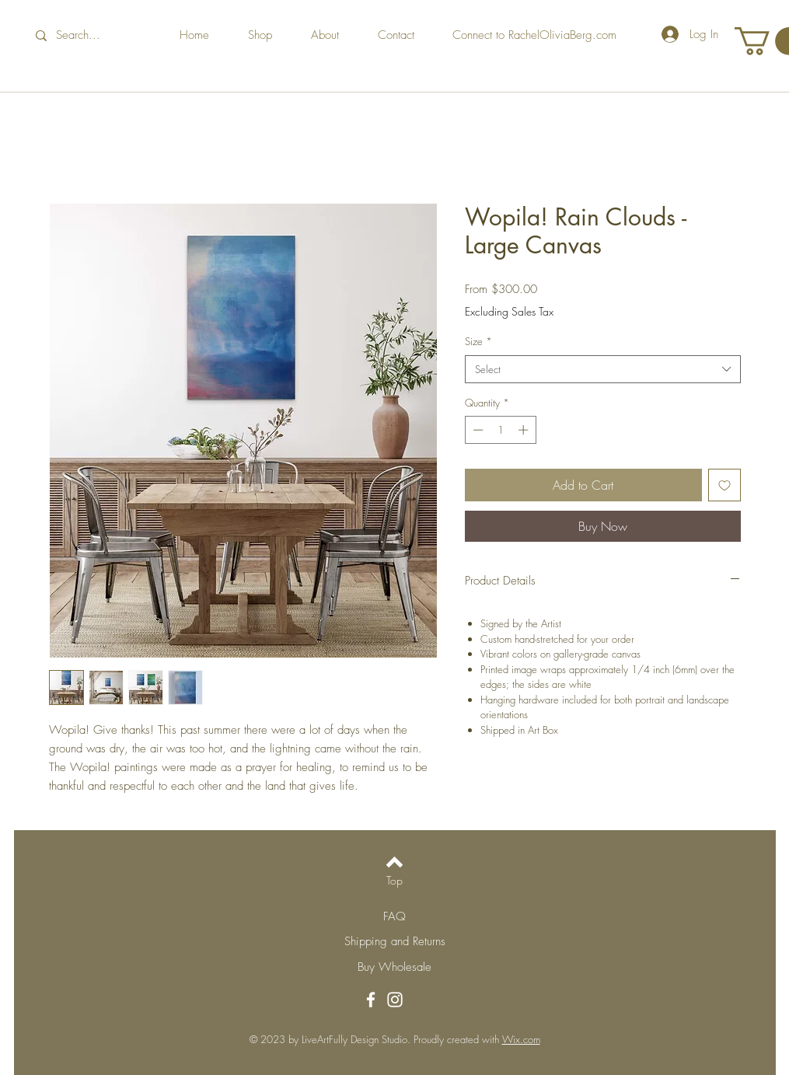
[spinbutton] (500, 430)
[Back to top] (394, 862)
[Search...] (89, 35)
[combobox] (603, 369)
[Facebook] (371, 999)
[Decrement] (476, 430)
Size (478, 341)
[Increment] (524, 430)
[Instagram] (395, 999)
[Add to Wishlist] (724, 485)
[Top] (394, 880)
